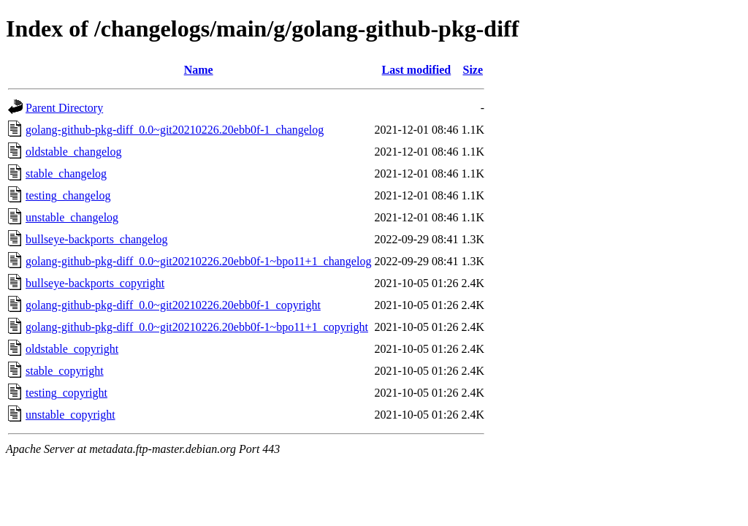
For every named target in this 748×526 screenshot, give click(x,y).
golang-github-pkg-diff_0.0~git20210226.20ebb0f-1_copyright (173, 305)
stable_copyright (65, 371)
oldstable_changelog (74, 151)
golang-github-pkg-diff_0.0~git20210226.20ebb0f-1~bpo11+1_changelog (198, 261)
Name (198, 70)
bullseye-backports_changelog (97, 239)
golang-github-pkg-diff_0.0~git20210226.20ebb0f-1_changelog (175, 129)
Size (472, 70)
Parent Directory (64, 108)
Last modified (416, 70)
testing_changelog (68, 195)
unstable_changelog (72, 217)
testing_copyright (66, 392)
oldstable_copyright (72, 349)
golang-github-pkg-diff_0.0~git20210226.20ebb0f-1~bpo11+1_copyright (197, 327)
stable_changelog (66, 173)
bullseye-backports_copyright (95, 283)
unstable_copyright (70, 414)
